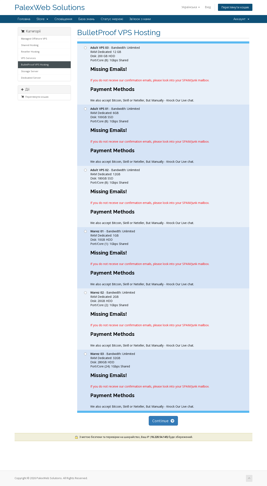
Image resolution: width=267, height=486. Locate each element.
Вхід (208, 7)
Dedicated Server (31, 77)
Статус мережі (112, 19)
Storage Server (29, 71)
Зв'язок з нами (140, 19)
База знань (86, 19)
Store (42, 19)
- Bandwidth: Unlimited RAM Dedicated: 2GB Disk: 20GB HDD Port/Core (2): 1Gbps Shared (146, 318)
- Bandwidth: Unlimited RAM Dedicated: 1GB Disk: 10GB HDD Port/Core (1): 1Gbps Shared (146, 257)
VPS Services (28, 58)
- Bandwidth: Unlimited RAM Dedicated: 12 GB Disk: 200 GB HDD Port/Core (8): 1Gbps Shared (146, 74)
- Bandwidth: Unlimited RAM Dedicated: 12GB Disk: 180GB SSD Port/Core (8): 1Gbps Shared (146, 196)
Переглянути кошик (235, 7)
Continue (163, 420)
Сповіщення (63, 19)
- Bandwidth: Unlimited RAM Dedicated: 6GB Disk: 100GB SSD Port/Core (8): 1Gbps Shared (146, 135)
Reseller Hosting (30, 51)
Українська (190, 7)
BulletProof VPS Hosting (35, 64)
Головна (24, 19)
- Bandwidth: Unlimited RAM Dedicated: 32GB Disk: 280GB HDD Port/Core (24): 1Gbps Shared (146, 380)
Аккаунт (241, 19)
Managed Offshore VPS (34, 38)
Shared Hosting (29, 45)
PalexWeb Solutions (50, 7)
